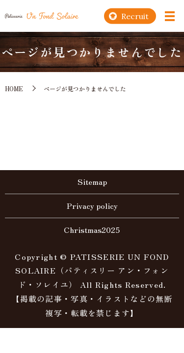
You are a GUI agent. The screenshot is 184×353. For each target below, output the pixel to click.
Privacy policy (92, 205)
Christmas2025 (92, 229)
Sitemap (92, 181)
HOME (14, 88)
